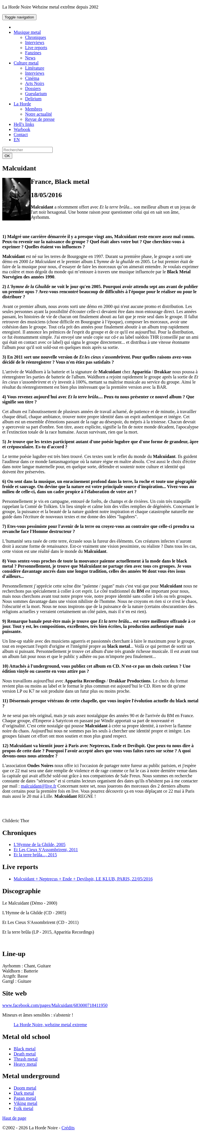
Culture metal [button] (26, 63)
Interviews (34, 42)
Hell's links (24, 124)
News (30, 57)
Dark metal (24, 1093)
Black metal (25, 1048)
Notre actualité (38, 114)
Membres (33, 109)
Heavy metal (25, 1064)
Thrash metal (26, 1059)
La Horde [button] (22, 103)
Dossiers (33, 88)
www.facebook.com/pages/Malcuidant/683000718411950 (55, 1005)
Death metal (25, 1053)
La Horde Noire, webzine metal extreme (50, 1024)
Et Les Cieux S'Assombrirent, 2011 (46, 849)
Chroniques (35, 37)
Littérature (34, 68)
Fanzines (33, 52)
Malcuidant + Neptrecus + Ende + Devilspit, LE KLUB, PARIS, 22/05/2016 (83, 878)
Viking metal (25, 1103)
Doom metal (25, 1088)
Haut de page (14, 1118)
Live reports (36, 47)
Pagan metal (25, 1098)
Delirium (33, 98)
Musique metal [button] (27, 32)
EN (17, 139)
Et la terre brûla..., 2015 (35, 854)
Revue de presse (40, 119)
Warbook (22, 129)
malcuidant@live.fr (38, 786)
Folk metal (23, 1108)
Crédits (68, 1127)
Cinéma (32, 78)
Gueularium (36, 93)
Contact (21, 134)
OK (7, 156)
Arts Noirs (34, 83)
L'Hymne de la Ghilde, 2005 (39, 844)
